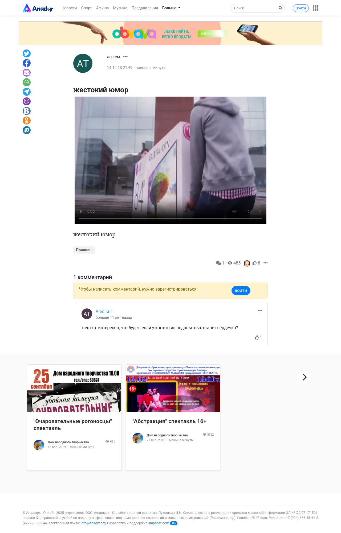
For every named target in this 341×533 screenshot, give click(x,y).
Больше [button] (169, 8)
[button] (315, 8)
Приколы (84, 250)
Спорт (86, 8)
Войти (301, 8)
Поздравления (145, 8)
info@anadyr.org (93, 523)
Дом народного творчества (68, 442)
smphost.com (158, 523)
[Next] (304, 377)
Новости (69, 8)
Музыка (120, 8)
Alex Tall (104, 311)
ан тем (113, 56)
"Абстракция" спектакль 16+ (169, 421)
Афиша (102, 8)
